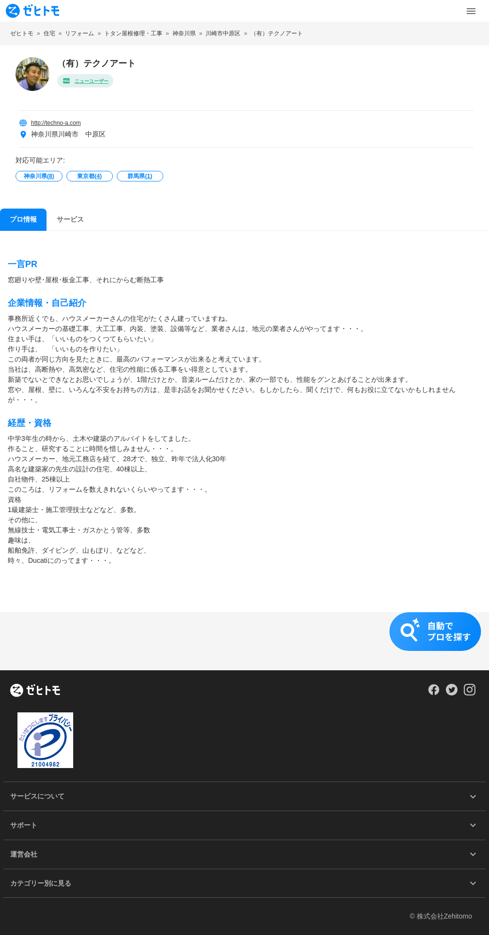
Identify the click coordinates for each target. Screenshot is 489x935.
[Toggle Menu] (471, 11)
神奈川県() (39, 176)
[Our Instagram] (470, 693)
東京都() (89, 176)
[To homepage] (32, 11)
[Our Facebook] (433, 693)
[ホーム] (35, 691)
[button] (244, 641)
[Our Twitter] (451, 693)
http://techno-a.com (56, 123)
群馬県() (139, 176)
